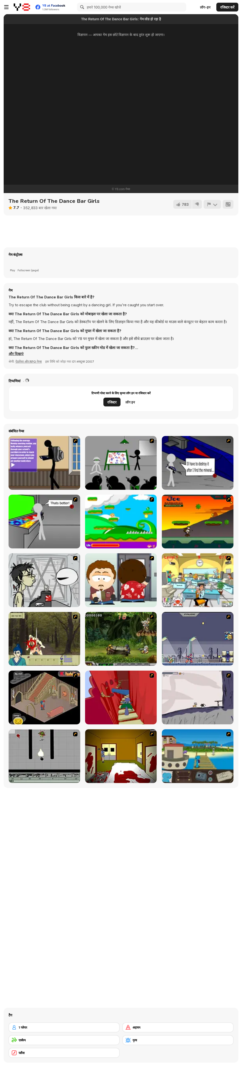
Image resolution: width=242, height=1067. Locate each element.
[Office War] (197, 580)
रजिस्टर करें (227, 7)
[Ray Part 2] (121, 580)
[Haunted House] (44, 697)
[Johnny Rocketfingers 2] (44, 580)
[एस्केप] (64, 1040)
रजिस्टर (112, 402)
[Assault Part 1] (121, 463)
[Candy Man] (121, 521)
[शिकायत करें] (212, 204)
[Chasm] (121, 697)
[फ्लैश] (64, 1053)
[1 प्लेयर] (64, 1027)
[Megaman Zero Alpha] (197, 639)
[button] (16, 354)
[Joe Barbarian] (197, 521)
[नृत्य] (177, 1040)
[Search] (81, 7)
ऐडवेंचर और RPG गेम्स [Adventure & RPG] (28, 361)
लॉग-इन (205, 7)
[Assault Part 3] (44, 521)
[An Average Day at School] (44, 463)
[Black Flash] (44, 756)
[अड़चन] (177, 1027)
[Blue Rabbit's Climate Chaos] (197, 756)
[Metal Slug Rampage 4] (121, 639)
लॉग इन (130, 402)
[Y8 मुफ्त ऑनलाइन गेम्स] (22, 7)
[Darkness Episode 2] (121, 756)
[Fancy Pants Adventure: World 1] (197, 697)
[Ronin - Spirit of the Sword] (44, 639)
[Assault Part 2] (197, 463)
